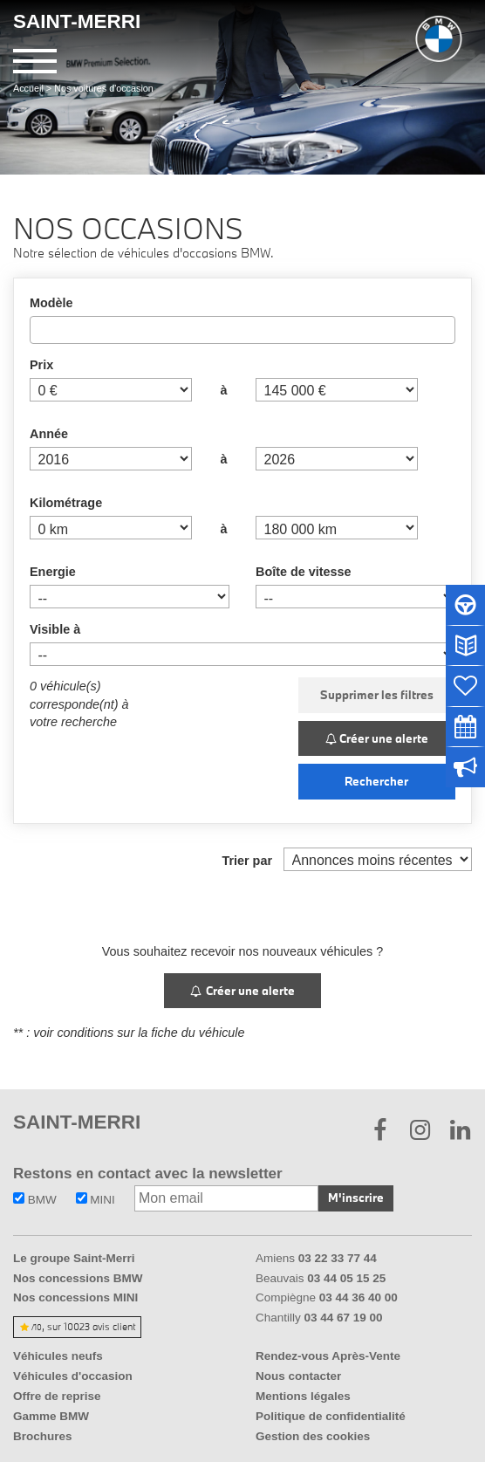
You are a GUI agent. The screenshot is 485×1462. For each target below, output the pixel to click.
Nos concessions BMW (78, 1278)
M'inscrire (356, 1197)
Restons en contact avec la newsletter (148, 1173)
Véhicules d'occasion (73, 1376)
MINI (95, 1199)
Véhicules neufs (58, 1355)
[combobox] (242, 330)
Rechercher (376, 781)
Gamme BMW (51, 1416)
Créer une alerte (376, 738)
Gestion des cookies (313, 1436)
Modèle (51, 303)
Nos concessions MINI (75, 1297)
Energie (53, 572)
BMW (35, 1199)
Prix (41, 365)
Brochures (42, 1436)
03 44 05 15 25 (346, 1278)
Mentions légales (303, 1396)
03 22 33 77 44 (337, 1258)
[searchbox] (39, 329)
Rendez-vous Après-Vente (328, 1355)
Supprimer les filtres (377, 695)
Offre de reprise (57, 1396)
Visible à (55, 629)
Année (49, 434)
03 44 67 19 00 (343, 1317)
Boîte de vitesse (304, 572)
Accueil (28, 88)
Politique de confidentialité (331, 1416)
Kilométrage (66, 503)
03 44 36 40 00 (358, 1297)
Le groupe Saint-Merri (74, 1258)
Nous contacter (298, 1376)
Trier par (247, 861)
